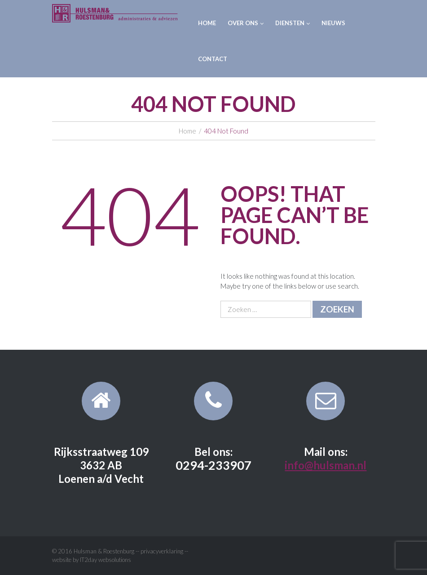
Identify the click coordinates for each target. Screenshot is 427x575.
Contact (212, 58)
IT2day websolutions (105, 559)
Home (207, 23)
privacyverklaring (162, 551)
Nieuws (333, 23)
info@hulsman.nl (325, 465)
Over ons (246, 23)
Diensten (292, 23)
